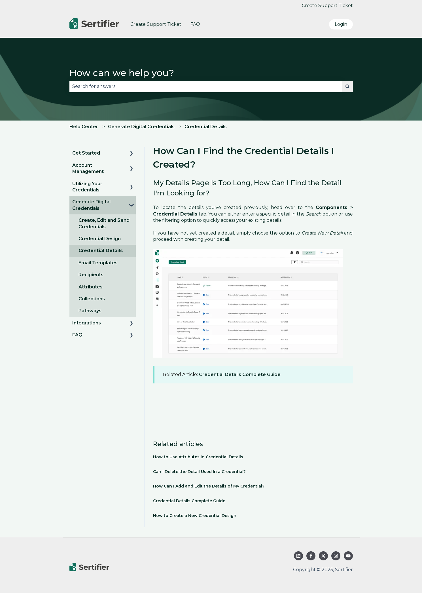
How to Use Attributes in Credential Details (198, 456)
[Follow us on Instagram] (335, 555)
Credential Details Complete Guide (240, 374)
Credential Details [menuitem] (101, 250)
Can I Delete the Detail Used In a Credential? (199, 471)
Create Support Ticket (327, 5)
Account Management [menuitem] (88, 168)
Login (341, 24)
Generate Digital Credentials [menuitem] (91, 205)
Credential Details (206, 126)
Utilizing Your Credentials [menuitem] (87, 187)
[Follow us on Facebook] (310, 555)
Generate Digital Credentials (141, 126)
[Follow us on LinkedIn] (298, 555)
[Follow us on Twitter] (323, 555)
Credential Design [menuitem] (100, 238)
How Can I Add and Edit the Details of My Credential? (208, 486)
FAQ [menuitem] (77, 334)
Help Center (83, 126)
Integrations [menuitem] (86, 323)
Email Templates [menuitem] (98, 262)
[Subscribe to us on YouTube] (348, 555)
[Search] (347, 86)
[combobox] (205, 86)
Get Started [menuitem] (86, 153)
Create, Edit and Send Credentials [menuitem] (104, 223)
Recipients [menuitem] (91, 274)
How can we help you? (121, 72)
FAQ (195, 24)
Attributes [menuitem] (91, 287)
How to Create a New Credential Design (194, 515)
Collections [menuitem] (92, 298)
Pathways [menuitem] (90, 310)
